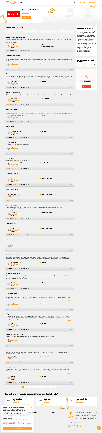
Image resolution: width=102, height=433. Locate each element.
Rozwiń (69, 280)
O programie (54, 414)
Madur (12, 323)
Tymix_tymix (14, 98)
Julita (12, 178)
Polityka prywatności (90, 430)
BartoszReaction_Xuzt (16, 262)
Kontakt (53, 416)
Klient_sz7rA (14, 212)
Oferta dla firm (91, 2)
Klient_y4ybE (14, 303)
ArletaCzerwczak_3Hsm (16, 131)
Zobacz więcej (86, 86)
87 (54, 387)
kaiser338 (13, 376)
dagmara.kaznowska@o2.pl (17, 162)
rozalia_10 (13, 244)
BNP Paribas (17, 399)
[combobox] (13, 31)
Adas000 (13, 339)
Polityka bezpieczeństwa (74, 430)
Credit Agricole (81, 399)
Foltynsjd (13, 63)
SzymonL (13, 194)
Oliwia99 (13, 282)
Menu (21, 2)
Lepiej (13, 404)
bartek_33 (13, 356)
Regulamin (59, 430)
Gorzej (27, 404)
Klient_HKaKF (14, 81)
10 (46, 387)
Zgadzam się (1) (12, 234)
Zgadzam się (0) (12, 50)
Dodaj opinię (82, 2)
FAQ (43, 430)
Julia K (12, 44)
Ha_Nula (13, 228)
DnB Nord (47, 399)
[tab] (39, 412)
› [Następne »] (57, 387)
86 (51, 387)
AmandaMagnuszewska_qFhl (17, 115)
